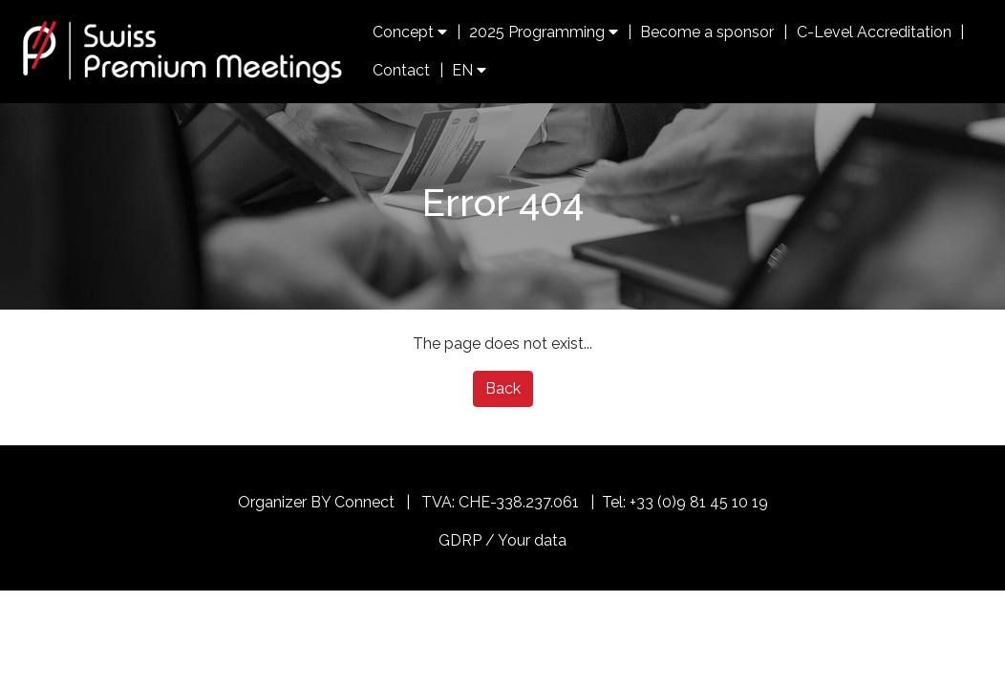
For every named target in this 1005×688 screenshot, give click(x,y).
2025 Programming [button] (543, 32)
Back (503, 388)
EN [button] (469, 70)
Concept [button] (410, 32)
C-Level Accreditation (874, 32)
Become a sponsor (707, 32)
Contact (401, 70)
